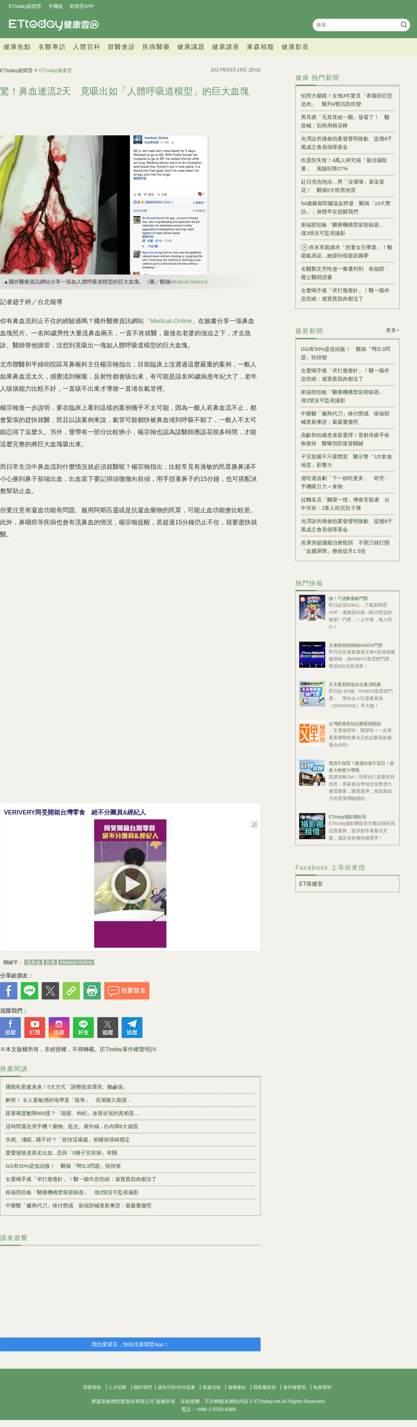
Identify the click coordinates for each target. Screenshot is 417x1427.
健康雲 (54, 25)
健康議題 (191, 46)
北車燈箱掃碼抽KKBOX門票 (356, 645)
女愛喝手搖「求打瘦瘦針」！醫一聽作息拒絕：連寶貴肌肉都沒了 (81, 1179)
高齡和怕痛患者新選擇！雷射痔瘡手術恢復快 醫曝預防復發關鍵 (345, 439)
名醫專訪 (52, 46)
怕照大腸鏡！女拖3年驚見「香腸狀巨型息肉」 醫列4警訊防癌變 (346, 100)
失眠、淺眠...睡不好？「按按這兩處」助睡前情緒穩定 (68, 1139)
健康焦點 (17, 46)
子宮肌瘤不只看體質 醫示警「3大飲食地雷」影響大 (346, 461)
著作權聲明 (294, 1387)
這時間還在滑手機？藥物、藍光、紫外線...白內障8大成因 (72, 1126)
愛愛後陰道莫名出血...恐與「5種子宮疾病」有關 (61, 1153)
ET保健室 (311, 884)
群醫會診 (122, 46)
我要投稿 (92, 1387)
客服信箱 (212, 1387)
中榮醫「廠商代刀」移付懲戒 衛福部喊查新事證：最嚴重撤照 (79, 1205)
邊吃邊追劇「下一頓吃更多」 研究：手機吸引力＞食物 (345, 482)
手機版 (55, 6)
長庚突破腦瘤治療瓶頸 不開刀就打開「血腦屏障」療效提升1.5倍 (345, 547)
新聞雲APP (82, 6)
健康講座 (226, 46)
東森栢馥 (261, 46)
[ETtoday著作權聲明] (126, 1049)
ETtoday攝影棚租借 (347, 816)
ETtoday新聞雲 (25, 6)
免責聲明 (322, 1387)
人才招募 (117, 1387)
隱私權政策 (264, 1387)
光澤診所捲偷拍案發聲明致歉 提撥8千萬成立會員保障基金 (346, 143)
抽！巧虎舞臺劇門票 (348, 598)
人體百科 (87, 46)
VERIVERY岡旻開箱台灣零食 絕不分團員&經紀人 (75, 812)
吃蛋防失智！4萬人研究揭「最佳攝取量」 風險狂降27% (344, 164)
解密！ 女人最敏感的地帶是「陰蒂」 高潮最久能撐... (68, 1100)
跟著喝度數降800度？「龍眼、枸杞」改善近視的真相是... (72, 1113)
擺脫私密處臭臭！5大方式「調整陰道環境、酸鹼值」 (67, 1087)
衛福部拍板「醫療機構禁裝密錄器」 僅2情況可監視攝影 (72, 1192)
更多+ (393, 330)
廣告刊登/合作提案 (176, 1387)
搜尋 (404, 24)
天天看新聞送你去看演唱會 (355, 684)
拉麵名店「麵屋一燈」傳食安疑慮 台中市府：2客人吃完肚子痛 (345, 504)
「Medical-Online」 (171, 321)
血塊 (50, 962)
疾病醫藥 (156, 46)
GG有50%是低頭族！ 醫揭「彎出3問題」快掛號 (63, 1166)
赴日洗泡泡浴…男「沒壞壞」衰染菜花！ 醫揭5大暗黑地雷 (342, 186)
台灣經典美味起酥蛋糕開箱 (355, 723)
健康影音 (295, 46)
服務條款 (237, 1387)
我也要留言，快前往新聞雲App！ (130, 1344)
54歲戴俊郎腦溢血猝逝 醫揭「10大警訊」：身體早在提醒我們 (346, 207)
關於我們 (143, 1387)
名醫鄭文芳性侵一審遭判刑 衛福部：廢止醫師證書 (345, 273)
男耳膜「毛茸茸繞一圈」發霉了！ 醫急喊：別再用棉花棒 (345, 121)
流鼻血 (33, 962)
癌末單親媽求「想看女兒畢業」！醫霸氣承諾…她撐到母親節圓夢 (346, 251)
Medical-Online (187, 282)
